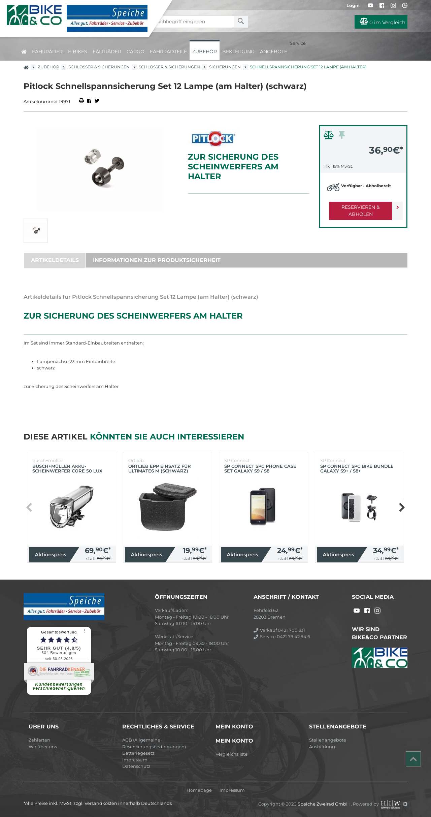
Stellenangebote (327, 740)
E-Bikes (77, 51)
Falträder (107, 51)
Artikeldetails (55, 260)
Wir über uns (43, 746)
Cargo (135, 51)
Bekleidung (238, 51)
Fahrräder (47, 51)
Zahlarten (39, 740)
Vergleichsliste (231, 754)
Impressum (134, 759)
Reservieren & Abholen (358, 207)
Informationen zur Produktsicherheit (157, 260)
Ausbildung (322, 746)
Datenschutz (136, 766)
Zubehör (204, 51)
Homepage (199, 790)
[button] (401, 507)
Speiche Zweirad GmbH (324, 804)
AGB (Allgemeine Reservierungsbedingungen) (154, 743)
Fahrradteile (168, 51)
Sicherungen (225, 66)
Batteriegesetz (138, 753)
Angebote (273, 51)
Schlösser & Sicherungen (99, 66)
